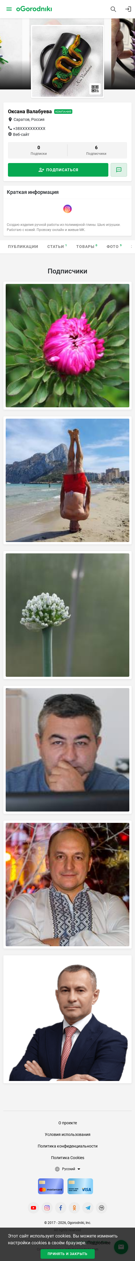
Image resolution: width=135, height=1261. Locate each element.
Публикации (23, 246)
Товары (87, 246)
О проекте (67, 1123)
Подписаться (62, 170)
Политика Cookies (67, 1157)
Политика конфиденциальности (68, 1146)
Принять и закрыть (68, 1254)
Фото (114, 246)
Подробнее (98, 1242)
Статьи (57, 246)
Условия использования (67, 1134)
